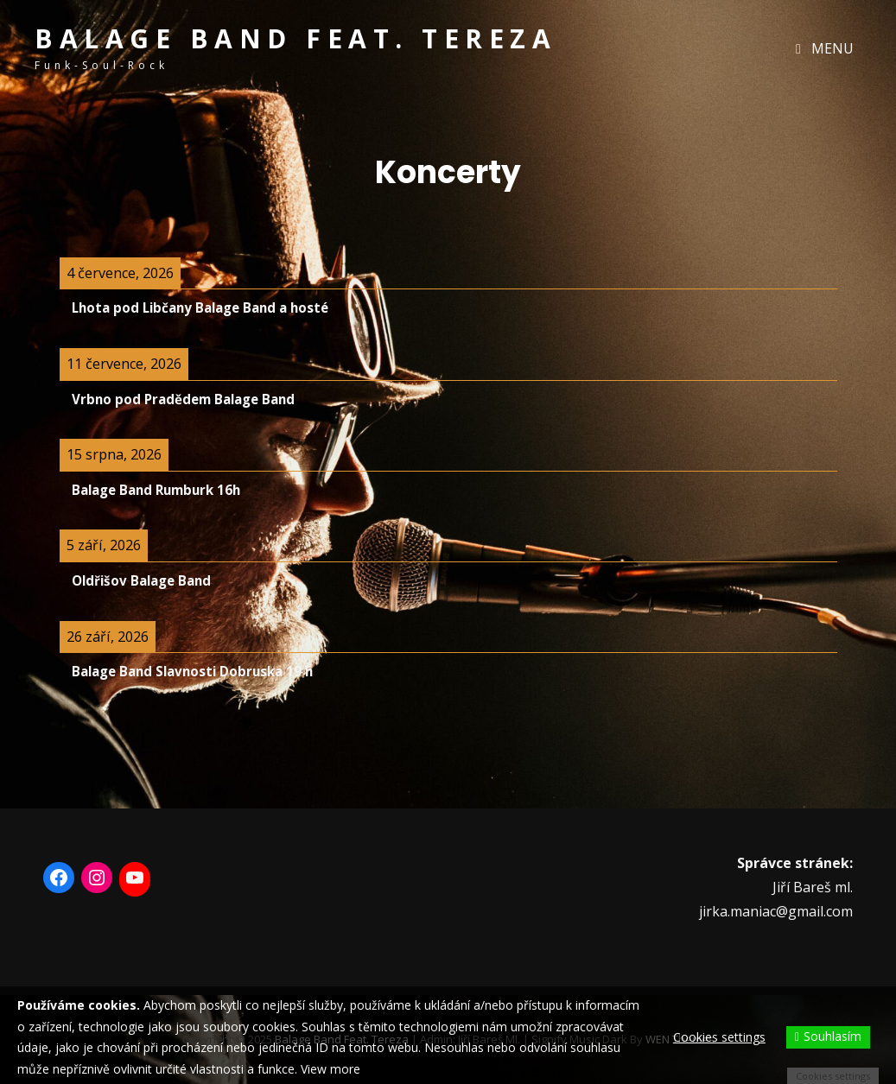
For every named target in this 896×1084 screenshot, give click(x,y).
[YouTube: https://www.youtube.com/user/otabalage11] (134, 877)
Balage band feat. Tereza (295, 38)
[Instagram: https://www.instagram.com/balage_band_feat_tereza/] (96, 877)
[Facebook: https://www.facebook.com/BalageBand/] (58, 877)
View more (330, 1069)
